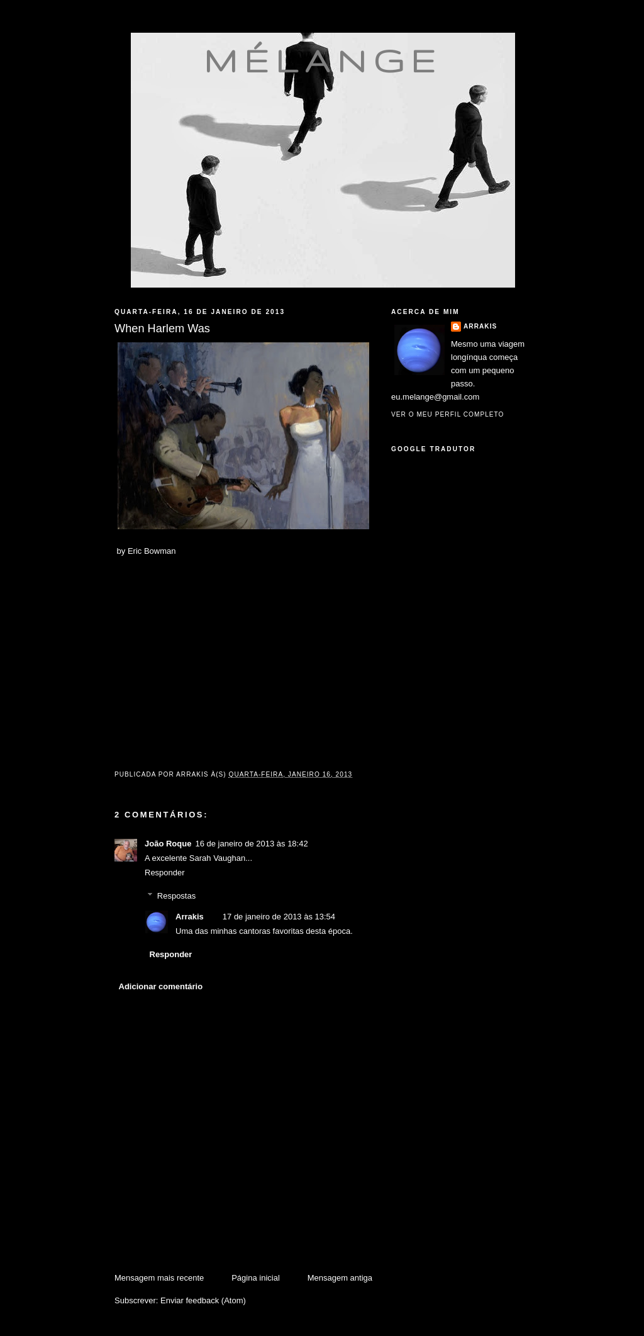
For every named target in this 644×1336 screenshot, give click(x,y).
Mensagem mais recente (159, 1278)
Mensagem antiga (340, 1278)
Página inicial (255, 1278)
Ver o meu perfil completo (447, 414)
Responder (165, 872)
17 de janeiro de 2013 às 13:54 (279, 916)
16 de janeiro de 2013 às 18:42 (251, 843)
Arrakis (189, 916)
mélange (323, 60)
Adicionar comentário (161, 986)
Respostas (176, 896)
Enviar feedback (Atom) (203, 1300)
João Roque (168, 843)
